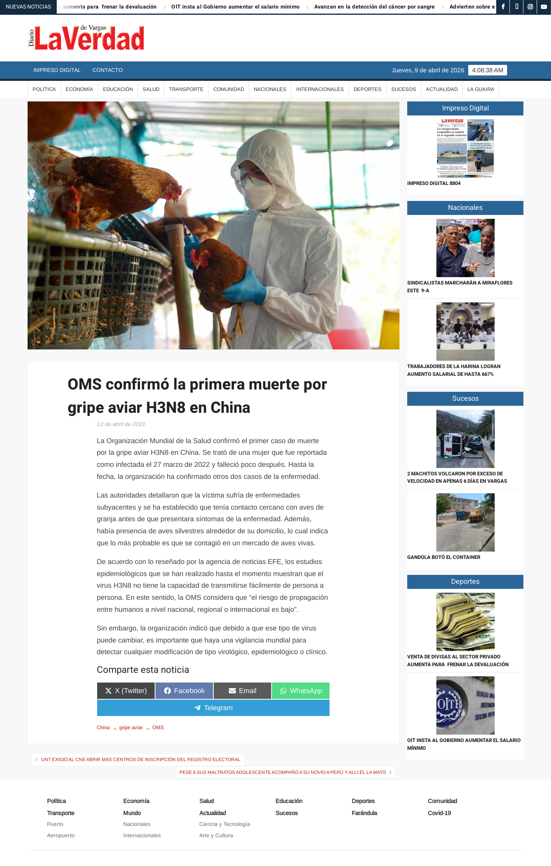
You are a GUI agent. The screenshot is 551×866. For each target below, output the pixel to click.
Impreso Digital (57, 70)
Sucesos (403, 89)
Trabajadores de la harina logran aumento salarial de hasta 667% (453, 370)
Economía (79, 89)
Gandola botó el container (443, 557)
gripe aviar (131, 727)
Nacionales (270, 89)
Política (44, 89)
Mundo (132, 813)
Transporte (186, 89)
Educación (118, 89)
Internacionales (320, 89)
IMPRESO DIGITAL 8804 (433, 183)
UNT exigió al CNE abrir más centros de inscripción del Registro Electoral (141, 759)
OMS (158, 727)
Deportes (368, 89)
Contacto (107, 70)
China (103, 727)
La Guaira (480, 89)
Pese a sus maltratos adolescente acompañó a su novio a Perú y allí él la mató (283, 772)
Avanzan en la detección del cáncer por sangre (382, 7)
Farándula (364, 813)
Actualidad (442, 89)
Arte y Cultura (216, 835)
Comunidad (228, 89)
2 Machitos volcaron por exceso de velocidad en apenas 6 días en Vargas (457, 477)
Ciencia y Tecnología (224, 824)
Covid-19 (439, 813)
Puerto (55, 824)
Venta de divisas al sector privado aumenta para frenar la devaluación (458, 660)
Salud (151, 89)
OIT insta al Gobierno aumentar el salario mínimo (244, 7)
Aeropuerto (61, 835)
